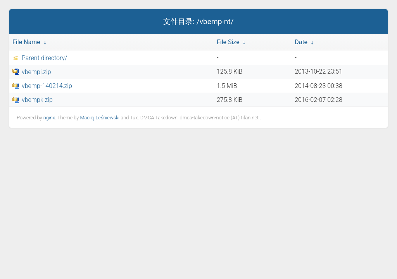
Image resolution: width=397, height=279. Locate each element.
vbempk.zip (37, 99)
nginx (49, 118)
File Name (26, 42)
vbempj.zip (36, 72)
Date (301, 42)
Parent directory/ (44, 58)
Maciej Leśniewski (99, 118)
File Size (228, 42)
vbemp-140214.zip (47, 86)
